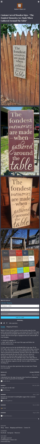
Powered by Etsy (5, 441)
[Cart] (38, 2)
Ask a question (13, 323)
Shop (2, 427)
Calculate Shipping (6, 303)
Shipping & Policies (12, 326)
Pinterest (17, 432)
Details (3, 326)
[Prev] (1, 419)
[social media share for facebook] (1, 323)
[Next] (38, 419)
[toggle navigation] (1, 1)
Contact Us (27, 427)
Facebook (3, 432)
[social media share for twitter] (4, 323)
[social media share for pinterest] (7, 323)
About (7, 427)
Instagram (10, 432)
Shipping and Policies (16, 427)
